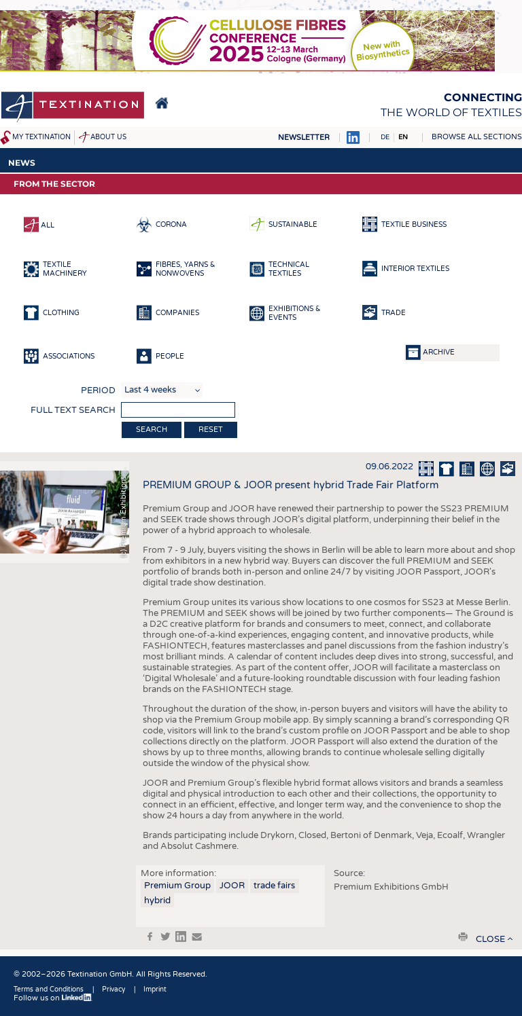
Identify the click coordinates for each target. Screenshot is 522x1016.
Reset (210, 429)
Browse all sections (477, 136)
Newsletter (304, 137)
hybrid (157, 900)
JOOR (232, 885)
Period (98, 390)
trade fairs (274, 885)
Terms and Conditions (49, 989)
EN (403, 137)
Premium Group (177, 885)
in (181, 936)
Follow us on (53, 998)
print (463, 936)
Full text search (73, 410)
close (490, 939)
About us (108, 137)
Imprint (155, 989)
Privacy (113, 989)
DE (385, 137)
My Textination (41, 137)
